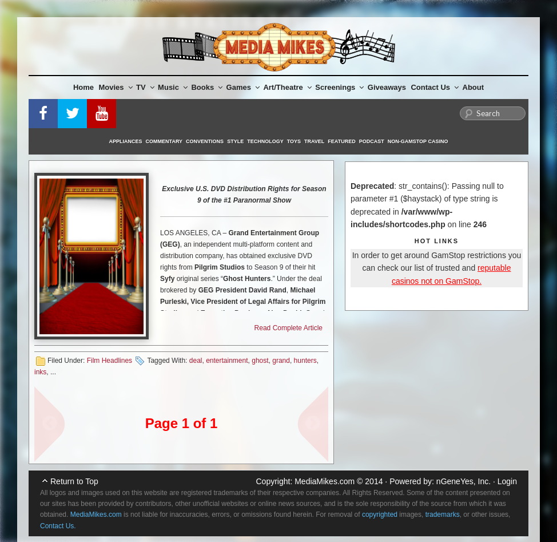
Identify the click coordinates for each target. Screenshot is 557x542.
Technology (265, 141)
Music (173, 87)
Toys (294, 141)
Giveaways (387, 87)
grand (281, 361)
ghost (260, 361)
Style (235, 141)
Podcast (371, 141)
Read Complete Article (288, 328)
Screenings (339, 87)
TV (145, 87)
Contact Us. (58, 526)
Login (507, 481)
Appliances (125, 141)
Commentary (164, 141)
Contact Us (435, 87)
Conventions (205, 141)
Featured (341, 141)
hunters (305, 361)
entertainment (227, 361)
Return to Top (74, 481)
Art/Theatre (287, 87)
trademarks (442, 515)
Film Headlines (109, 361)
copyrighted (379, 515)
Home (83, 87)
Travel (314, 141)
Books (206, 87)
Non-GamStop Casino (418, 141)
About (473, 87)
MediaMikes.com (325, 481)
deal (195, 361)
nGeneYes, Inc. (463, 481)
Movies (116, 87)
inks (40, 372)
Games (243, 87)
